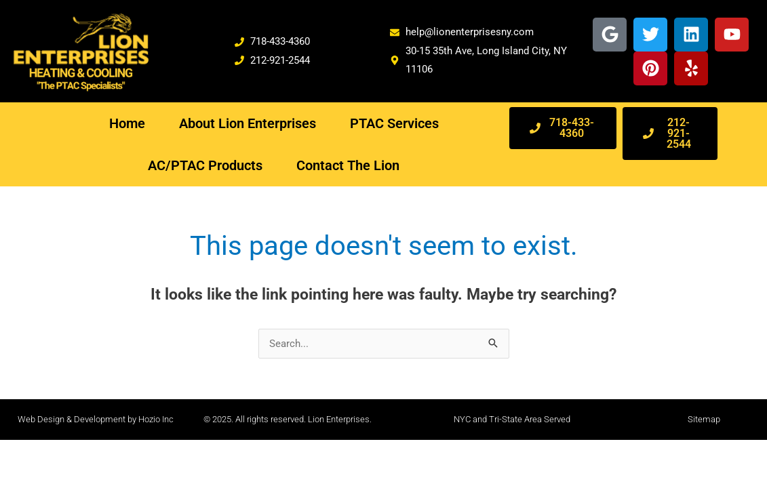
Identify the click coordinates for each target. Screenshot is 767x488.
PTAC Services (394, 123)
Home (127, 123)
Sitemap (704, 419)
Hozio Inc (156, 419)
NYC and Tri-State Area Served (512, 419)
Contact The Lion (347, 165)
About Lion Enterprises (247, 123)
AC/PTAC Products (205, 165)
